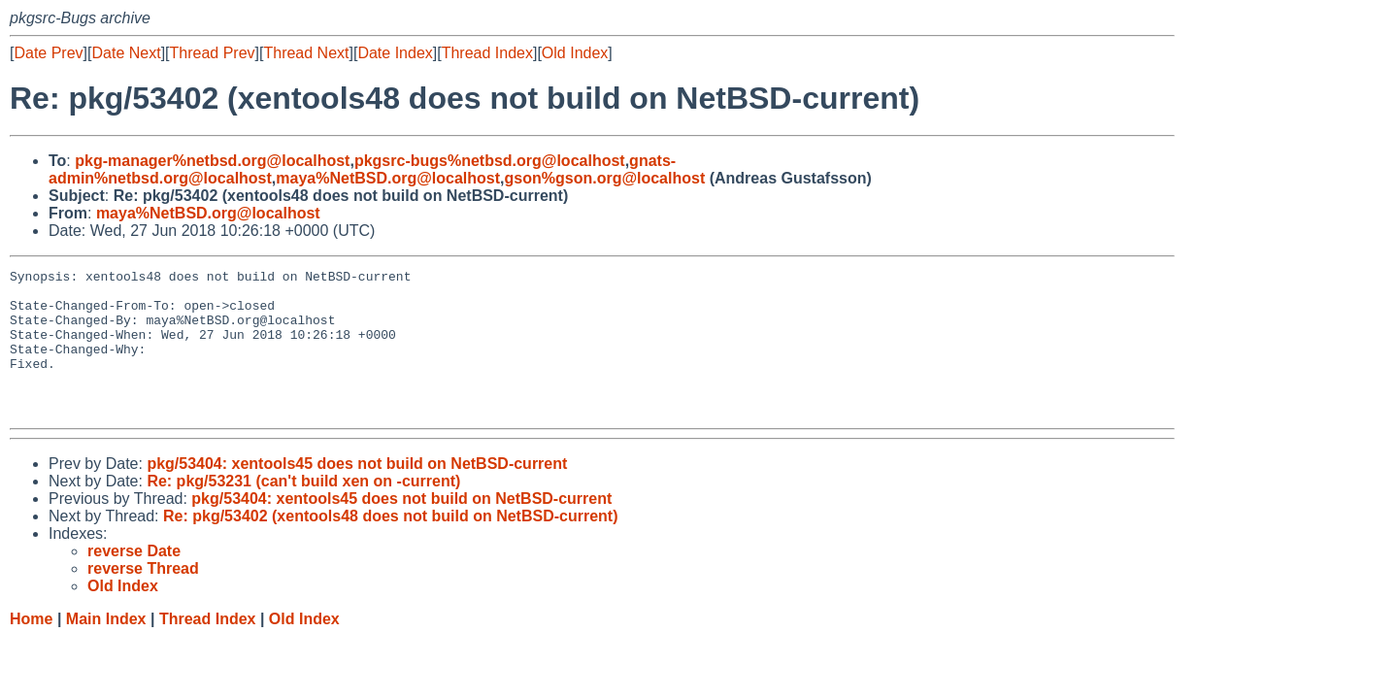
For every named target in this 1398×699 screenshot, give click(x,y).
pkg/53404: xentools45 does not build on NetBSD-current (357, 492)
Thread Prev (212, 53)
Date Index (394, 53)
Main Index (106, 648)
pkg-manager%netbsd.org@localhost (212, 160)
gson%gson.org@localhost (605, 178)
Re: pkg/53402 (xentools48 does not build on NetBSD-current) (390, 545)
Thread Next (306, 53)
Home (31, 648)
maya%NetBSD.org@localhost (388, 178)
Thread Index (487, 53)
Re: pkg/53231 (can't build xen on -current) (303, 510)
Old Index (575, 53)
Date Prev (48, 53)
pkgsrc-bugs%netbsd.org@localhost (489, 160)
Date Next (125, 53)
